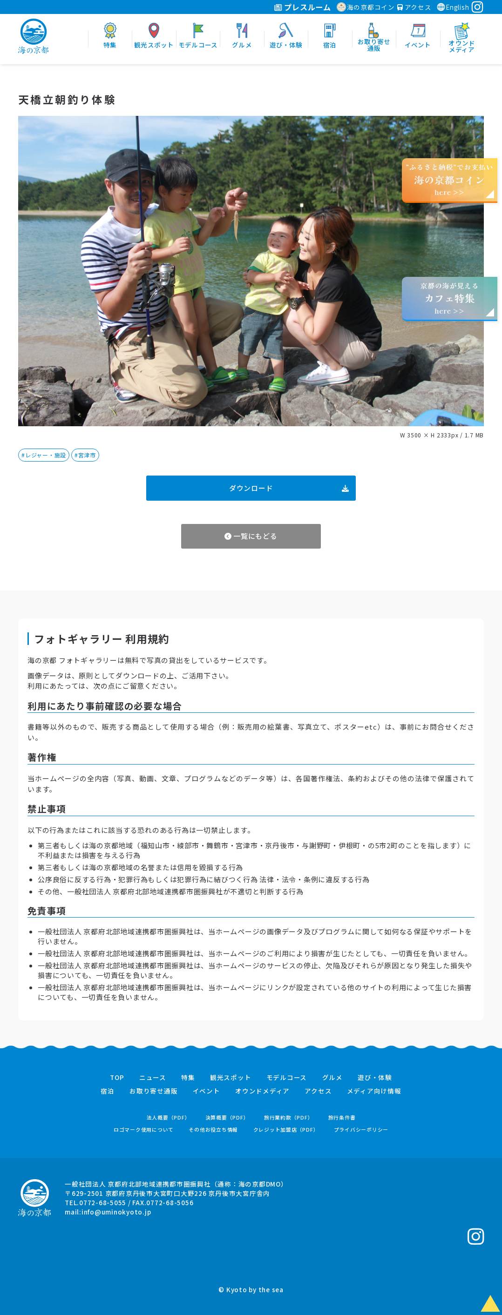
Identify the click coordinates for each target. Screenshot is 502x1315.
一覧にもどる (250, 536)
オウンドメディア (262, 1091)
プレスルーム (302, 7)
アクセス (414, 7)
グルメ (332, 1077)
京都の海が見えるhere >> (449, 298)
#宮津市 (85, 455)
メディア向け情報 (374, 1091)
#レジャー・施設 (43, 455)
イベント (206, 1091)
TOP (117, 1077)
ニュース (152, 1077)
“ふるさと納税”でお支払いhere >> (450, 179)
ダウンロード (289, 488)
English (452, 7)
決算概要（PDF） (227, 1117)
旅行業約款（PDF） (288, 1117)
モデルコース (286, 1077)
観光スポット (230, 1077)
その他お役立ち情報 (213, 1129)
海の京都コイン (366, 7)
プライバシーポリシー (361, 1129)
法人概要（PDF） (168, 1117)
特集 (188, 1077)
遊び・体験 (375, 1077)
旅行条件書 (342, 1117)
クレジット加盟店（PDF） (286, 1129)
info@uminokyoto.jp (116, 1211)
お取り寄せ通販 (153, 1091)
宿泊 (108, 1091)
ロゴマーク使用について (144, 1129)
